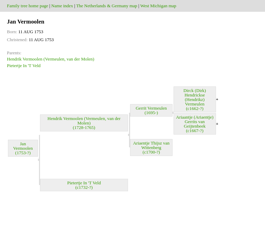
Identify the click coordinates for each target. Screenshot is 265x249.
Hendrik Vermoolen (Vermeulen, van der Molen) (50, 59)
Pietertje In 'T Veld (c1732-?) (84, 185)
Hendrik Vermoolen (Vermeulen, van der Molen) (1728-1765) (84, 123)
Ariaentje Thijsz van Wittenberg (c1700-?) (151, 147)
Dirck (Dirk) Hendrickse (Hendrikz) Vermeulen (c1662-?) (195, 99)
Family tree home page (27, 5)
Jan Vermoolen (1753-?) (23, 148)
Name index (62, 5)
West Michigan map (158, 5)
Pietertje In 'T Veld (24, 65)
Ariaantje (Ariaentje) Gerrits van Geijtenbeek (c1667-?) (195, 123)
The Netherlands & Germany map (106, 5)
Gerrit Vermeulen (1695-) (151, 110)
